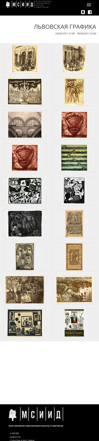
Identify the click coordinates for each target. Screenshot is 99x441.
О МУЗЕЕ (14, 433)
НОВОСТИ (15, 437)
